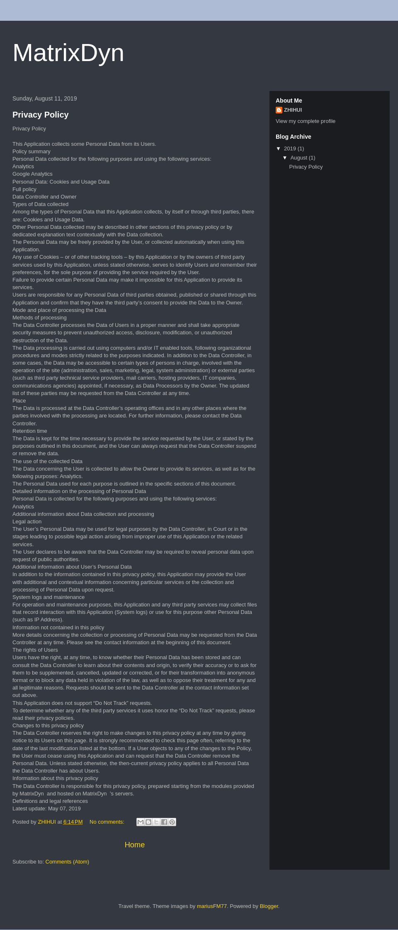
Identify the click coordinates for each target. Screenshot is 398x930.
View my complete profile (305, 121)
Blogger (269, 906)
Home (135, 845)
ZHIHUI (293, 110)
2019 (291, 148)
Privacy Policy (40, 114)
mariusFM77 (212, 906)
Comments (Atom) (67, 862)
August (300, 158)
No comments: (108, 822)
